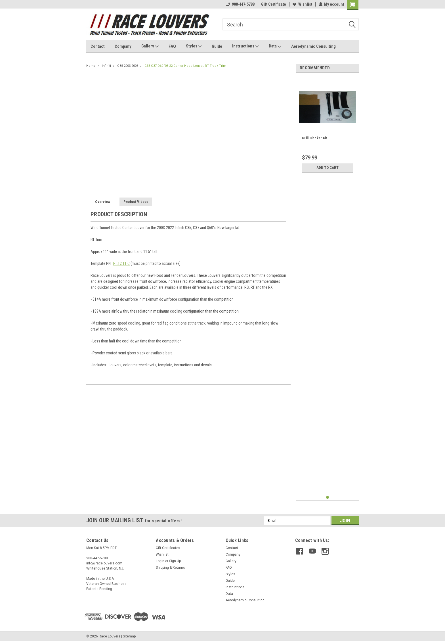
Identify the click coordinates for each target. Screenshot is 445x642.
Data (275, 46)
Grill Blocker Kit (314, 138)
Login (160, 561)
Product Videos (135, 202)
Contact (98, 46)
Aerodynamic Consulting (313, 46)
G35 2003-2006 (127, 66)
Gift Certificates (168, 548)
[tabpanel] (327, 126)
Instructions (245, 46)
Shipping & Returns (170, 568)
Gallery (150, 46)
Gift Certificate (273, 4)
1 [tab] (327, 497)
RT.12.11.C (121, 263)
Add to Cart (327, 167)
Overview (102, 202)
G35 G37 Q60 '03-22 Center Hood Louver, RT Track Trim (185, 66)
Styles (194, 46)
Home (91, 66)
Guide (217, 46)
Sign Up (175, 561)
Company (123, 46)
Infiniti (106, 66)
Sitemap (129, 636)
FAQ (172, 46)
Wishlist (302, 4)
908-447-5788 (240, 4)
